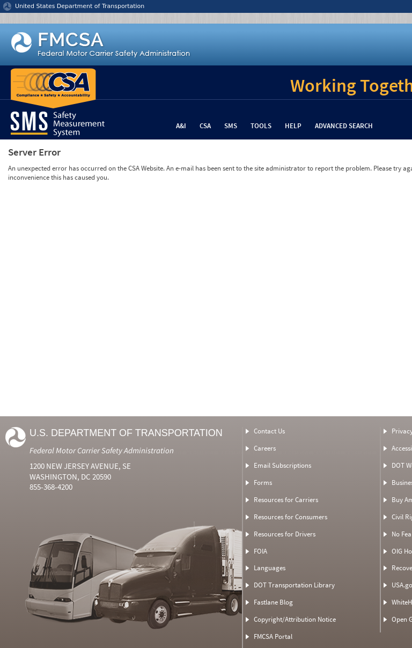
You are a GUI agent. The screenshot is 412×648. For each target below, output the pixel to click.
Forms (263, 482)
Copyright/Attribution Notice (295, 619)
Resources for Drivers (284, 534)
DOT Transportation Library (294, 585)
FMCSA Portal (273, 636)
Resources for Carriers (286, 499)
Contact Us (269, 431)
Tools (261, 125)
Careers (265, 448)
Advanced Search (344, 125)
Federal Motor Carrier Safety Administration (102, 450)
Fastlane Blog (273, 602)
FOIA (260, 551)
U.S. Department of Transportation (126, 433)
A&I (181, 125)
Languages (269, 567)
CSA (205, 125)
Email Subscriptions (282, 465)
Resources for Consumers (290, 516)
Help (293, 125)
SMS (230, 125)
